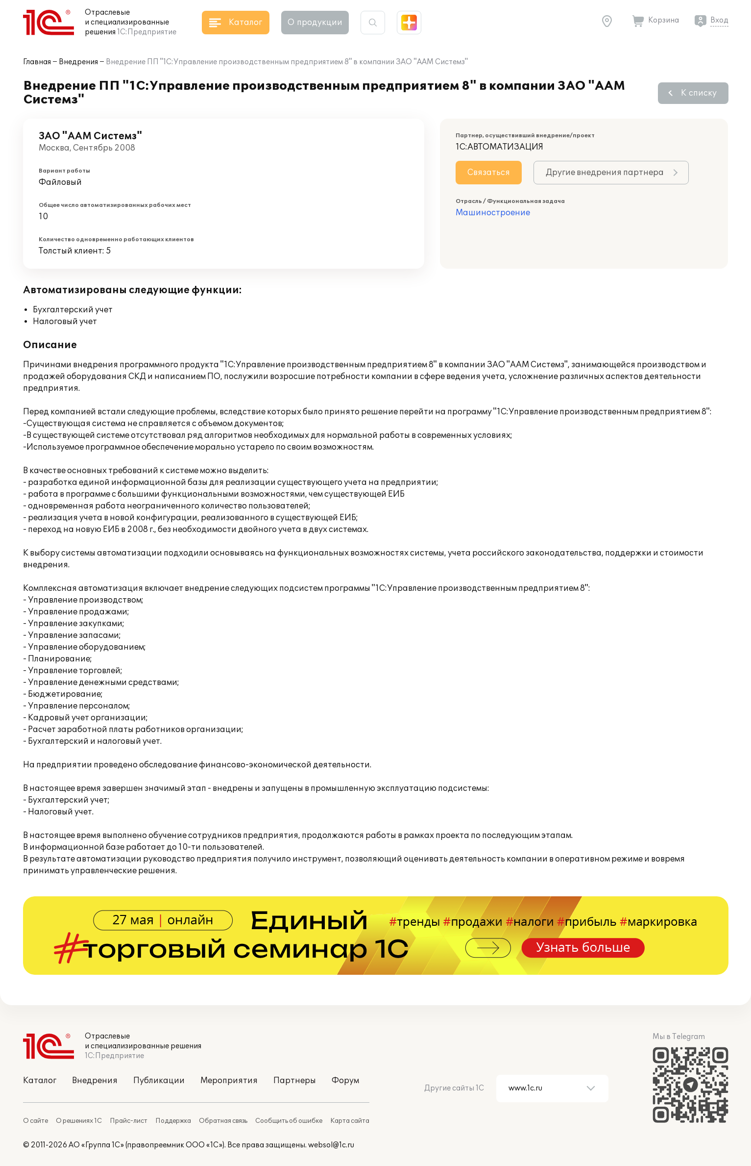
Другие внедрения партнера (605, 172)
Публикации (159, 1081)
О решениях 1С (79, 1121)
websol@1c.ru (331, 1145)
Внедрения (78, 62)
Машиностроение (493, 213)
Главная (37, 62)
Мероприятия (229, 1081)
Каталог (39, 1081)
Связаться (488, 172)
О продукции (315, 22)
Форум (345, 1081)
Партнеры (294, 1081)
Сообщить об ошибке (288, 1121)
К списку (699, 93)
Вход (719, 20)
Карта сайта (349, 1121)
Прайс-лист (128, 1121)
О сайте (35, 1121)
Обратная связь (223, 1121)
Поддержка (173, 1121)
